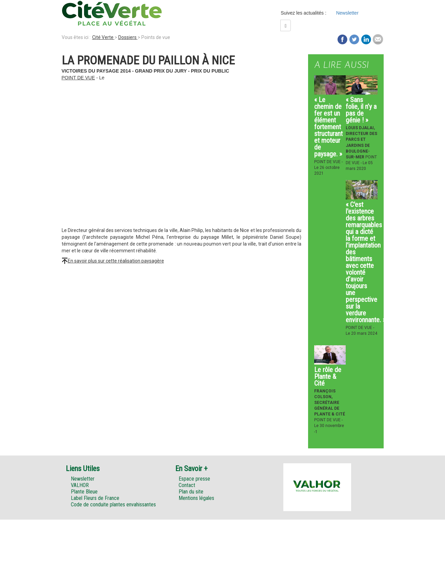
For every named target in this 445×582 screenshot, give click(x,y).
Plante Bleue (84, 491)
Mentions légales (196, 498)
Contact (187, 485)
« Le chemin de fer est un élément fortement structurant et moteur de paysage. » (328, 127)
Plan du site (191, 491)
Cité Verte (103, 37)
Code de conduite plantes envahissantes (113, 504)
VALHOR (80, 485)
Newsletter (347, 13)
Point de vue (78, 77)
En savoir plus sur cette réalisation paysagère (116, 261)
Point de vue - (328, 161)
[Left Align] (285, 25)
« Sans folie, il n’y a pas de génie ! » (361, 110)
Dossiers (128, 37)
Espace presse (194, 479)
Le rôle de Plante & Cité (327, 376)
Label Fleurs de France (95, 498)
